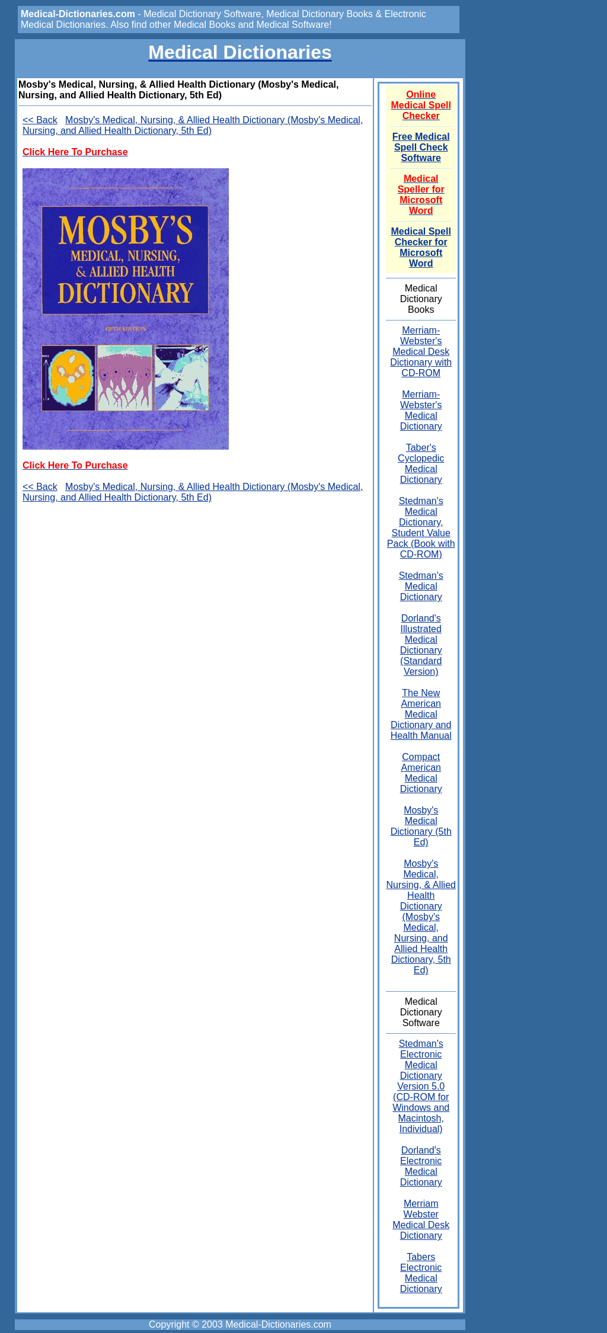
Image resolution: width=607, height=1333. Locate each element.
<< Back (40, 120)
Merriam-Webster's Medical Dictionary (421, 410)
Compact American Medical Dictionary (421, 773)
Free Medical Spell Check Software (421, 147)
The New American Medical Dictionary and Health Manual (421, 714)
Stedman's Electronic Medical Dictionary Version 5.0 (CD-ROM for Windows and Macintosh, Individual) (420, 1086)
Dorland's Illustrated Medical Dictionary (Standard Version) (421, 645)
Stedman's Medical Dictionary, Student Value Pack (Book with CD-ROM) (421, 527)
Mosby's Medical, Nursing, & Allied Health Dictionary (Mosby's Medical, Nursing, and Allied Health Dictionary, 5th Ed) (193, 125)
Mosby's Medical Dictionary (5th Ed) (421, 826)
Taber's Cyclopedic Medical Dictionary (421, 464)
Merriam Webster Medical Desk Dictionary (420, 1220)
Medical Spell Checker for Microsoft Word (421, 247)
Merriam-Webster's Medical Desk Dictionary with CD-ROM (421, 351)
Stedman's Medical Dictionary (421, 586)
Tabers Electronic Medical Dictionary (421, 1273)
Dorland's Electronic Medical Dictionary (421, 1166)
